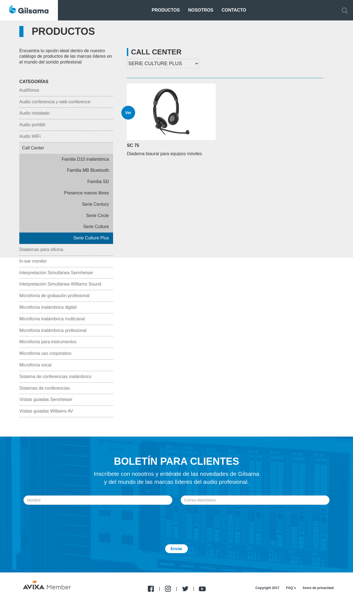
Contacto (234, 10)
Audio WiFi (30, 136)
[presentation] (176, 518)
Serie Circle (97, 215)
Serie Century (95, 204)
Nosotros (200, 10)
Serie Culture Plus (91, 238)
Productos (166, 10)
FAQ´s (291, 588)
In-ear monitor (33, 261)
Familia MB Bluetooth (88, 170)
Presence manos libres (86, 193)
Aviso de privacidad (318, 588)
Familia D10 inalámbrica (85, 159)
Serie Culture (96, 226)
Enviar (177, 548)
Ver (128, 112)
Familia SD (98, 181)
